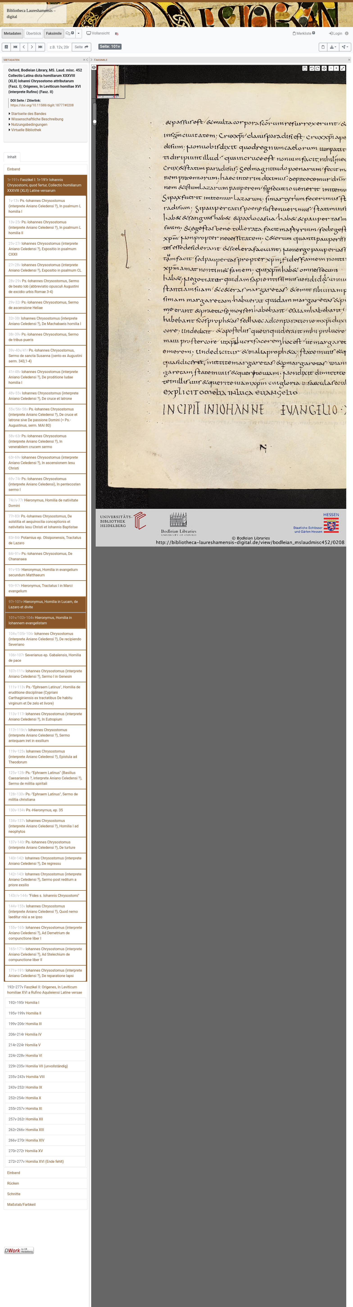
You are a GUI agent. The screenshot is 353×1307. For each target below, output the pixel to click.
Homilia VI (25, 1055)
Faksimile (54, 33)
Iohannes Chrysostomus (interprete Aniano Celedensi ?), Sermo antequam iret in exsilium (39, 735)
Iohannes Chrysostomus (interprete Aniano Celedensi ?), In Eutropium (45, 716)
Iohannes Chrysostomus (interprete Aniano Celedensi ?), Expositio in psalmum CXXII (43, 248)
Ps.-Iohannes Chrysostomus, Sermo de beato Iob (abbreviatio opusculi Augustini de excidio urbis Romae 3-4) (44, 286)
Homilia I (24, 1002)
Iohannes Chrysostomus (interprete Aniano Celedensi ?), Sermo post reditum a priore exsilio (45, 879)
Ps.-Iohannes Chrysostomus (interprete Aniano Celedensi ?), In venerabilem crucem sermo (37, 441)
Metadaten (12, 33)
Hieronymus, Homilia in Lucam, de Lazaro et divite (43, 604)
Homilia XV (26, 1151)
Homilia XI (25, 1108)
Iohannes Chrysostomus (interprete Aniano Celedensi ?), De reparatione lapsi (45, 973)
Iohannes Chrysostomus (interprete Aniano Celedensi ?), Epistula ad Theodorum (43, 756)
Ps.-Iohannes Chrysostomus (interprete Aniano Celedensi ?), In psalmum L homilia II (45, 227)
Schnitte (13, 1194)
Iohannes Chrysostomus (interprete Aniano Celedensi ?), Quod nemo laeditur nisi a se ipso (43, 911)
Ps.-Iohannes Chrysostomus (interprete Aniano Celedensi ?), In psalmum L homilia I (45, 206)
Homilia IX (25, 1087)
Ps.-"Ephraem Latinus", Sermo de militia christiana (43, 797)
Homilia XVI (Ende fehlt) (36, 1161)
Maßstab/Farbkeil (21, 1204)
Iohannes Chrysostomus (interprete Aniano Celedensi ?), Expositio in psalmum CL (45, 267)
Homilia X (25, 1098)
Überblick (33, 33)
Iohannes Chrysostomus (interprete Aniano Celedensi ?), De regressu (45, 861)
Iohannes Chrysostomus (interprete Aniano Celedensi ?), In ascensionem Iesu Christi (43, 462)
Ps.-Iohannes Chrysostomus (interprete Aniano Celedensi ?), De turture (42, 845)
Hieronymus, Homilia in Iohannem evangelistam (40, 620)
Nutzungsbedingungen (29, 124)
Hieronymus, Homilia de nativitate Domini (43, 503)
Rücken (13, 1183)
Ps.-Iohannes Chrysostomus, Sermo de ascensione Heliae (44, 305)
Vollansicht (98, 33)
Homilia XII (26, 1119)
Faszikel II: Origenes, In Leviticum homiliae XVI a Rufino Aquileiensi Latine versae (44, 990)
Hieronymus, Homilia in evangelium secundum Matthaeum (43, 572)
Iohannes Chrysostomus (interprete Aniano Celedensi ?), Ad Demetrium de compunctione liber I (45, 933)
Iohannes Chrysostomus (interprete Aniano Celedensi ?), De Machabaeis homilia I (45, 321)
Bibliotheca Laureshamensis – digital (31, 13)
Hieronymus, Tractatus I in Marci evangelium (40, 588)
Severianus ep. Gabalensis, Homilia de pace (45, 658)
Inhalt (11, 157)
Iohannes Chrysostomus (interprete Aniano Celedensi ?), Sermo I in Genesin (45, 674)
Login (335, 33)
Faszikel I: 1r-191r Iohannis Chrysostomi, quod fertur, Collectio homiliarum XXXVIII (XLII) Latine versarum (44, 185)
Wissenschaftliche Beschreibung (37, 119)
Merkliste (304, 33)
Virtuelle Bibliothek (26, 130)
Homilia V (25, 1045)
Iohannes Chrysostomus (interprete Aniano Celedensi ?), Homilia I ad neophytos (44, 826)
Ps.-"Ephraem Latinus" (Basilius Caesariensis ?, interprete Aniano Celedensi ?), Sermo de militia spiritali (45, 778)
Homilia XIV (26, 1140)
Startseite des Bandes (28, 114)
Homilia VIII (27, 1077)
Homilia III (25, 1024)
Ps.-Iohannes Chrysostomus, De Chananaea (40, 556)
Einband (13, 169)
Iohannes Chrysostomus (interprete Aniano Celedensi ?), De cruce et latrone (43, 396)
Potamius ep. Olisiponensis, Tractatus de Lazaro (45, 540)
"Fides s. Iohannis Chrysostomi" (44, 895)
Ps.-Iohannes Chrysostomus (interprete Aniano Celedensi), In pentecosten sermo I (45, 484)
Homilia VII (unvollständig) (38, 1066)
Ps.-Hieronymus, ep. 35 (36, 810)
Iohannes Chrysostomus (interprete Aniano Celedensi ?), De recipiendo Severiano (45, 639)
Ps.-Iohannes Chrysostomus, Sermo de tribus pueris (44, 337)
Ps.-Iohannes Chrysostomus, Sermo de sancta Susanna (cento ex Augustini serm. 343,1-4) (45, 355)
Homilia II (25, 1013)
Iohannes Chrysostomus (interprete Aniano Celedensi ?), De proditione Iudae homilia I (43, 377)
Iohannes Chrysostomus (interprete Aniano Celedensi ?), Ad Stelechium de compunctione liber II (45, 954)
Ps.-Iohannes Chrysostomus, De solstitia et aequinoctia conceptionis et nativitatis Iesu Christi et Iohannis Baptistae (43, 521)
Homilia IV (25, 1034)
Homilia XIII (26, 1130)
